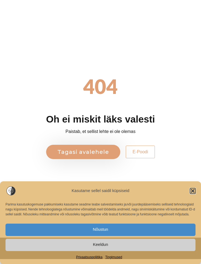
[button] (193, 191)
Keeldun (100, 244)
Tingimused (113, 257)
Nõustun (100, 229)
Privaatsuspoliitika (89, 257)
